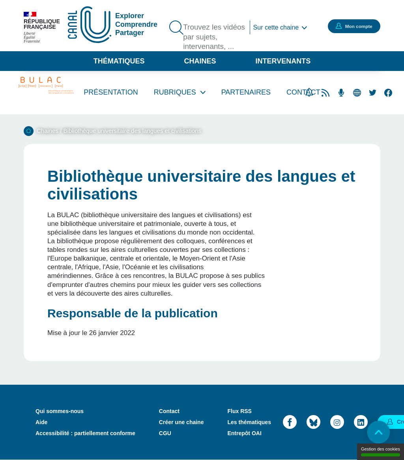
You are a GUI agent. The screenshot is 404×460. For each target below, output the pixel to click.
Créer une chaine (181, 422)
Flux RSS (239, 411)
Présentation (111, 92)
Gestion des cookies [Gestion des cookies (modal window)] (380, 451)
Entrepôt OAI (244, 433)
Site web (357, 93)
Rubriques (175, 92)
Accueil (29, 131)
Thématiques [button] (119, 61)
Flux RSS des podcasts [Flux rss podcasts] (341, 92)
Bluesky (313, 422)
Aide (41, 422)
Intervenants (283, 61)
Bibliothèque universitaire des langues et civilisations (132, 130)
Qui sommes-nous (60, 411)
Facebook (388, 93)
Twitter (372, 93)
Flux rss (325, 93)
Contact (169, 411)
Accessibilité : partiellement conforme (85, 433)
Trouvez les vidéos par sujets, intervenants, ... (214, 37)
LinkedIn (361, 422)
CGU (165, 433)
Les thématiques (249, 422)
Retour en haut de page (376, 432)
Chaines (200, 61)
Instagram (337, 422)
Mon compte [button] (355, 26)
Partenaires (246, 92)
